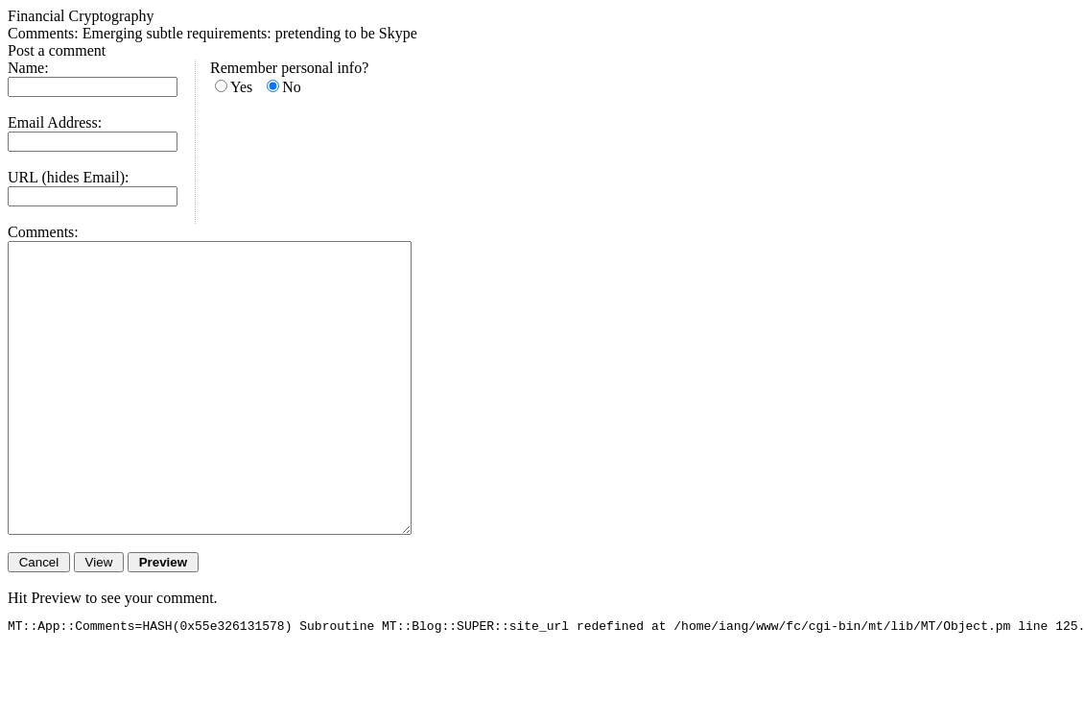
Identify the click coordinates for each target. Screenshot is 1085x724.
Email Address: (55, 122)
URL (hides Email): (69, 177)
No (291, 87)
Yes (241, 87)
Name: (28, 68)
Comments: (43, 232)
